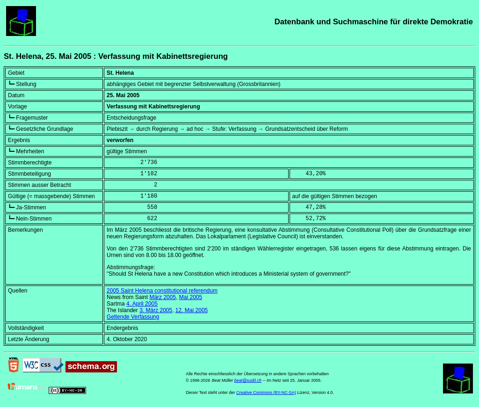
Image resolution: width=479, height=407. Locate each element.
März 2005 (162, 297)
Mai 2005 (190, 297)
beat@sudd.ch (247, 380)
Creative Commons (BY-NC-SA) (266, 392)
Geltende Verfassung (133, 317)
